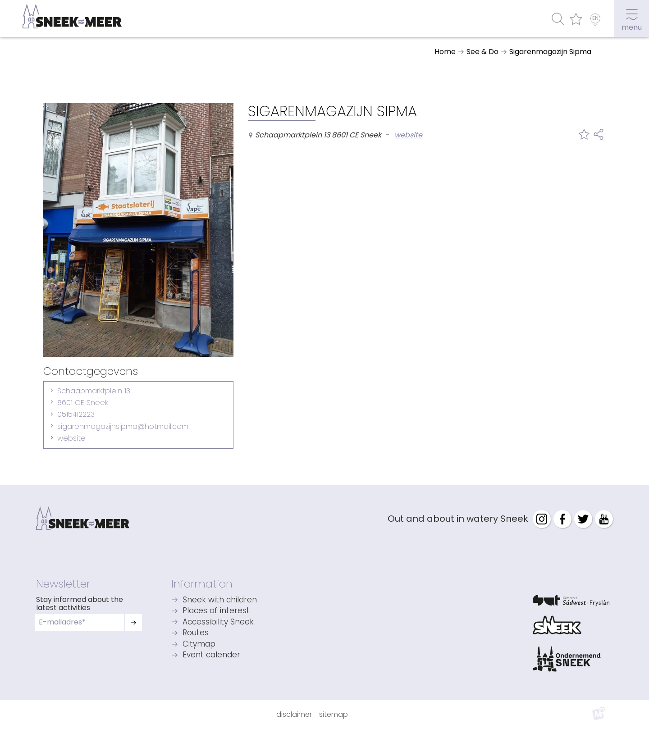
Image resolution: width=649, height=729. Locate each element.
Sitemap (333, 714)
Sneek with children (220, 600)
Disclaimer (294, 714)
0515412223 (76, 414)
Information (202, 583)
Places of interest (216, 611)
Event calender (211, 655)
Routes (196, 633)
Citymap (199, 644)
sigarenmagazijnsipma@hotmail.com (122, 426)
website (71, 438)
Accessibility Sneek (218, 622)
